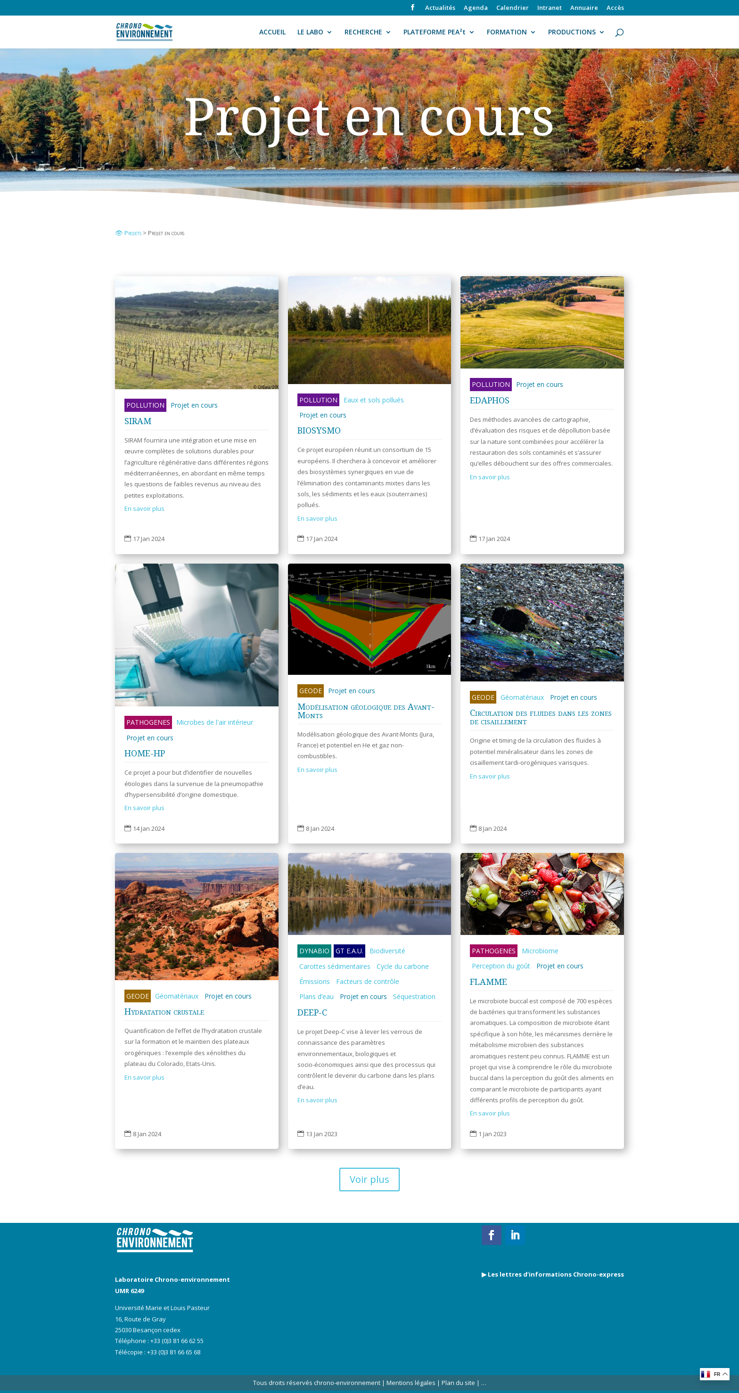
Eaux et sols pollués (374, 399)
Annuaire (584, 8)
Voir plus (369, 1179)
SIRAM (137, 420)
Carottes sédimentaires (334, 966)
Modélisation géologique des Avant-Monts (366, 711)
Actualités (440, 8)
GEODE (310, 690)
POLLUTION (145, 405)
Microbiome (540, 950)
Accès (615, 8)
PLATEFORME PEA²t (434, 32)
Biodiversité (387, 950)
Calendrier (512, 8)
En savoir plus (144, 508)
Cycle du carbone (403, 966)
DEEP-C (312, 1012)
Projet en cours (194, 405)
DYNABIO (314, 950)
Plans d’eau (316, 996)
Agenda (476, 8)
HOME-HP (144, 753)
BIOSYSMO (319, 430)
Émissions (314, 981)
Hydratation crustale (164, 1011)
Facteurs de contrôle (367, 981)
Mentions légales (410, 1382)
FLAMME (488, 981)
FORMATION (507, 32)
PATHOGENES (148, 722)
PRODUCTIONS (572, 32)
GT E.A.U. (349, 950)
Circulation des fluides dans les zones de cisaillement (541, 717)
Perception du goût (501, 965)
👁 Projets (129, 233)
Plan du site (457, 1382)
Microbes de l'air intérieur (214, 722)
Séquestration (414, 996)
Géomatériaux (522, 697)
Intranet (549, 8)
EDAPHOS (489, 400)
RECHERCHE (363, 32)
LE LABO (310, 32)
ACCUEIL (272, 32)
